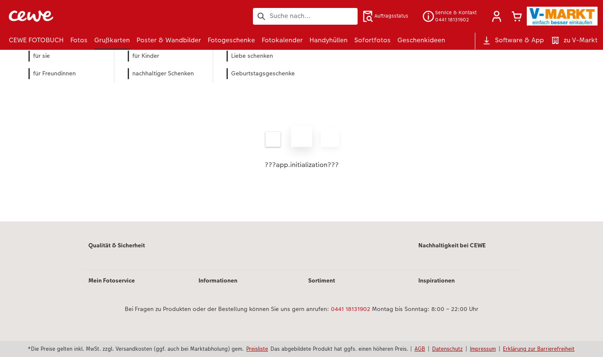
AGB (420, 348)
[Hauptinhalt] (301, 146)
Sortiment (321, 280)
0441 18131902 (350, 309)
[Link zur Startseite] (91, 16)
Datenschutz (447, 348)
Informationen (217, 280)
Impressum (483, 348)
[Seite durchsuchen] (305, 16)
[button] (497, 16)
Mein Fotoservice (111, 280)
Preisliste (257, 348)
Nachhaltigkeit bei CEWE (452, 245)
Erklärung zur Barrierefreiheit (539, 348)
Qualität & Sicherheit (116, 245)
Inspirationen (436, 280)
